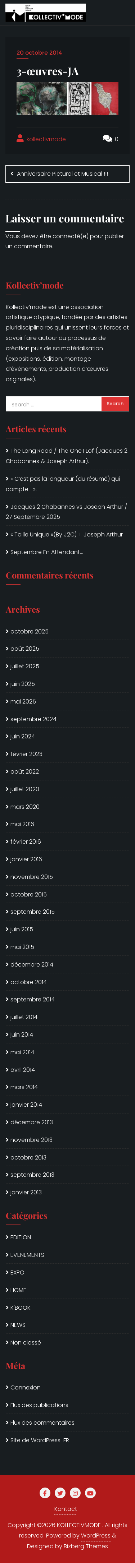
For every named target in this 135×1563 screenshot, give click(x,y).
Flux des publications (39, 1405)
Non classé (25, 1342)
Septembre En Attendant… (46, 552)
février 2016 (25, 842)
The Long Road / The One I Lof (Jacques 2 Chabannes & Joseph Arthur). (66, 456)
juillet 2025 (24, 666)
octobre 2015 (28, 894)
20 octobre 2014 (39, 52)
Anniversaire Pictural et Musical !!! (62, 174)
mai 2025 (23, 701)
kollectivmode (41, 138)
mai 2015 (22, 947)
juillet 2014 (23, 1017)
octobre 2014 (28, 982)
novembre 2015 (31, 877)
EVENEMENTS (27, 1255)
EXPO (17, 1272)
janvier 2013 (26, 1192)
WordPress (96, 1535)
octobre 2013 (28, 1157)
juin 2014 (21, 1035)
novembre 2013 (31, 1140)
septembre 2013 (32, 1175)
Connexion (25, 1387)
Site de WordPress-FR (39, 1440)
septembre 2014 (32, 999)
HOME (18, 1290)
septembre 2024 (33, 719)
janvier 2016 (26, 859)
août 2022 (24, 771)
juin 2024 (22, 736)
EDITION (20, 1237)
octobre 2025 (29, 631)
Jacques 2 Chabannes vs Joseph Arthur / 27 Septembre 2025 (66, 512)
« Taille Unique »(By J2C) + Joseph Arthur (66, 534)
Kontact (65, 1509)
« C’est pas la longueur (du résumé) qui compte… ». (63, 484)
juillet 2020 (24, 789)
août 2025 (24, 649)
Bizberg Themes (86, 1546)
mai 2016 (22, 824)
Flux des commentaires (42, 1423)
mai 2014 (22, 1052)
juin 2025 (22, 684)
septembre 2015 (32, 912)
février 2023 (26, 754)
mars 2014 (24, 1087)
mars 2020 (25, 807)
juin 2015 (21, 929)
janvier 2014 (26, 1105)
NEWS (18, 1325)
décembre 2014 (31, 964)
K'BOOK (20, 1308)
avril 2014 (22, 1070)
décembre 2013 (31, 1122)
